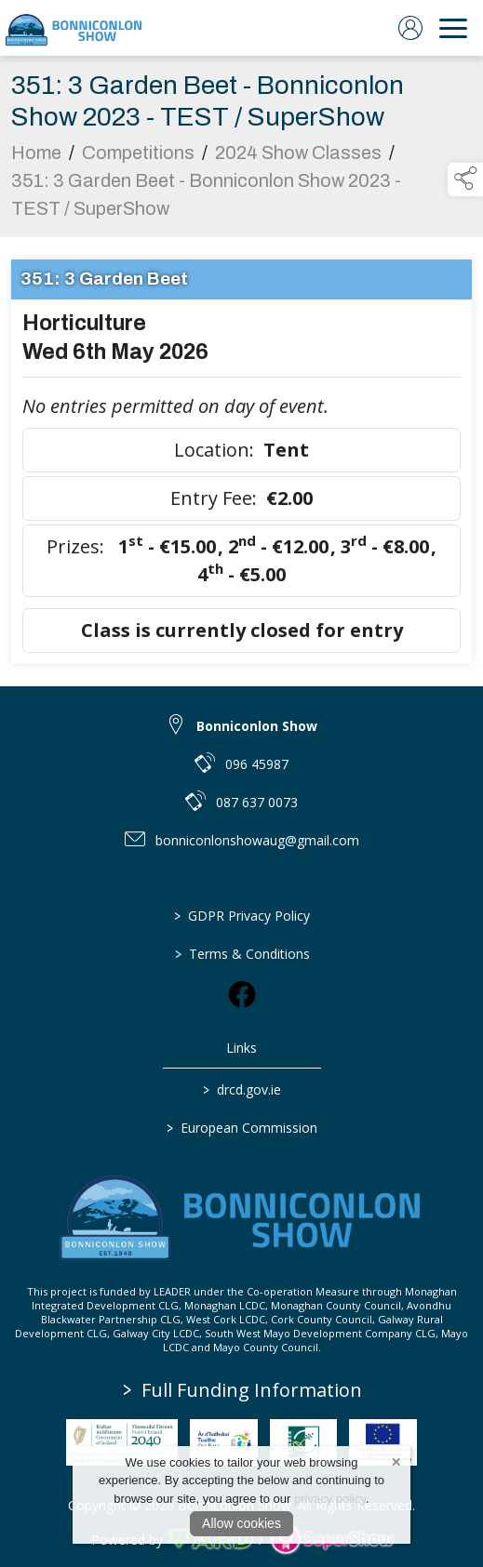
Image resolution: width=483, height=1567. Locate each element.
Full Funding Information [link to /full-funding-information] (242, 1389)
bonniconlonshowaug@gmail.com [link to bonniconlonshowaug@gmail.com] (257, 840)
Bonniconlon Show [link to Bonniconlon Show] (256, 726)
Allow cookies (241, 1523)
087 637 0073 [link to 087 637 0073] (257, 802)
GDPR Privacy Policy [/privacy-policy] (242, 915)
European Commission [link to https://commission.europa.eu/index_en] (242, 1127)
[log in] (410, 28)
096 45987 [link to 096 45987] (256, 764)
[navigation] (453, 28)
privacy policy (330, 1499)
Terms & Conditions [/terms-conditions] (241, 953)
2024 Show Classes (298, 157)
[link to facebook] (242, 994)
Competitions (138, 157)
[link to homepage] (74, 28)
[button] (465, 179)
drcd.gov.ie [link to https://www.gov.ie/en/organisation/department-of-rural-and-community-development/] (242, 1089)
